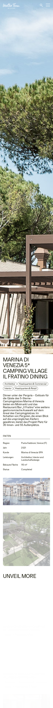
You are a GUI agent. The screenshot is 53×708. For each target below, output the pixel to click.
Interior (8, 389)
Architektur (10, 384)
